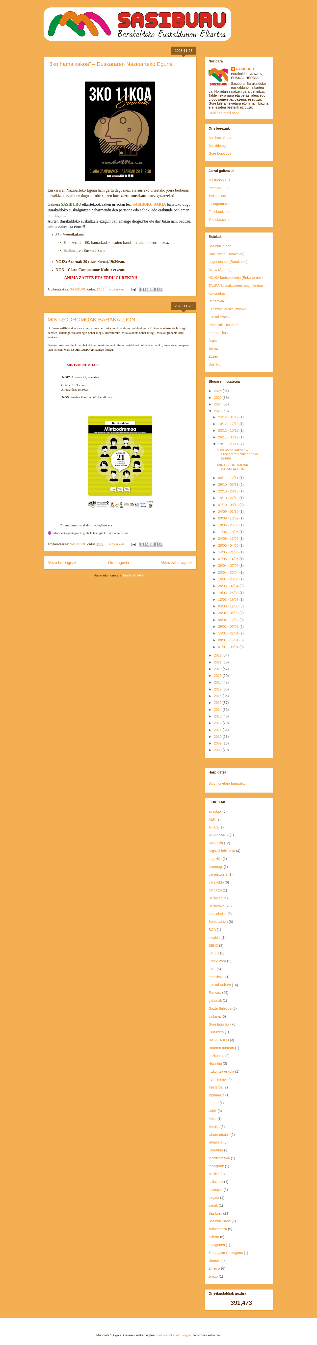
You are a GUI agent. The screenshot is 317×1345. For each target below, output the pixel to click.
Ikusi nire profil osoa (224, 113)
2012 (218, 723)
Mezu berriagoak (62, 563)
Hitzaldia (215, 1063)
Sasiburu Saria (220, 138)
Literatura (216, 1150)
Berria (213, 348)
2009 (218, 743)
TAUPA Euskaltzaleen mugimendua (236, 285)
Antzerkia (216, 843)
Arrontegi (216, 867)
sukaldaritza (218, 1229)
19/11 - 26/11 (228, 444)
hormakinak (217, 1079)
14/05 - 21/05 (228, 552)
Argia (213, 341)
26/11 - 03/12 (228, 437)
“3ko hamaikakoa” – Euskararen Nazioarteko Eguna (110, 64)
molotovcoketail (168, 1335)
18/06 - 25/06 (228, 525)
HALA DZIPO (219, 1040)
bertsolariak (217, 914)
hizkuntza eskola (221, 1071)
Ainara (213, 827)
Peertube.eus (219, 188)
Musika (214, 1174)
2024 (218, 404)
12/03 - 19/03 (228, 599)
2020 (218, 669)
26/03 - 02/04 (228, 586)
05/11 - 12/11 (228, 478)
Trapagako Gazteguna (226, 1253)
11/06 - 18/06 (228, 532)
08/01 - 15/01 (228, 640)
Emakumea (217, 961)
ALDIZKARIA (219, 835)
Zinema (214, 1268)
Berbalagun (217, 898)
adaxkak (215, 811)
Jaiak (213, 1111)
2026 (218, 391)
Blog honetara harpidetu (227, 783)
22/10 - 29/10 (228, 491)
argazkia (215, 859)
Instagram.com (220, 204)
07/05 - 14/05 (228, 559)
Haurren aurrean (221, 1048)
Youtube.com (219, 220)
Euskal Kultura (220, 985)
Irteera (213, 1103)
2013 (218, 716)
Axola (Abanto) (220, 270)
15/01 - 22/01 (228, 633)
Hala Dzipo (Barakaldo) (226, 254)
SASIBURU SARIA (149, 204)
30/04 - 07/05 (228, 566)
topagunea (217, 1245)
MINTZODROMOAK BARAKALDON (91, 319)
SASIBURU (245, 69)
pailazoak (216, 1182)
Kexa (212, 1119)
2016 (218, 696)
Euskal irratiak (219, 317)
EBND (213, 945)
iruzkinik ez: (117, 289)
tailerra (214, 1237)
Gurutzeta (216, 1032)
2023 (218, 411)
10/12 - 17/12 (228, 424)
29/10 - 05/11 (228, 484)
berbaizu (215, 890)
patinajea (216, 1190)
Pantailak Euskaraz (223, 325)
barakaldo (216, 882)
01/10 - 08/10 (228, 505)
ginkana (215, 1016)
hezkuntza (216, 1056)
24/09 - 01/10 (228, 512)
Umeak (214, 1260)
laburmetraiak (219, 1135)
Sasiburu (215, 1213)
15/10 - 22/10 (228, 498)
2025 (218, 398)
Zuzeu (213, 356)
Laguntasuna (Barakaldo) (228, 262)
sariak (213, 1205)
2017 (218, 689)
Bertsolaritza (218, 922)
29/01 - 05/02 (228, 627)
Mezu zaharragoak (177, 563)
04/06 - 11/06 (228, 539)
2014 (218, 710)
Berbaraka (217, 906)
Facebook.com (220, 212)
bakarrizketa (218, 874)
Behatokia (216, 301)
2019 (218, 676)
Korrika (214, 1127)
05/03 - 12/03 (228, 606)
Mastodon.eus (219, 180)
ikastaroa (216, 1087)
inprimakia (216, 1095)
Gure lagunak (219, 1024)
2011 (218, 730)
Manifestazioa (219, 1158)
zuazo (213, 1276)
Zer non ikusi (218, 333)
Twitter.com (217, 196)
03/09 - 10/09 (228, 518)
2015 (218, 703)
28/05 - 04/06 (228, 545)
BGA (212, 930)
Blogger (186, 1335)
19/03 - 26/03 (228, 593)
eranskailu (216, 977)
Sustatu (214, 364)
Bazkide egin (218, 146)
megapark (216, 1166)
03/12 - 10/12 (228, 430)
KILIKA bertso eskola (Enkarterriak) (236, 278)
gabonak (215, 1000)
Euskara (215, 993)
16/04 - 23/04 (228, 579)
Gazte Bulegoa (220, 1008)
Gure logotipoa (220, 153)
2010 (218, 737)
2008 (218, 750)
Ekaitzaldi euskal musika (227, 309)
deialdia (214, 938)
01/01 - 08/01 (228, 647)
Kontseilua (217, 293)
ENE (212, 969)
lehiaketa (215, 1142)
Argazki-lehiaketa (222, 851)
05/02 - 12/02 (228, 620)
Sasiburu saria (220, 1221)
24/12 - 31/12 (228, 417)
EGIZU (214, 953)
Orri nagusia (118, 563)
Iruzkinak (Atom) (135, 575)
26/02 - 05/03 (228, 613)
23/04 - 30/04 (228, 572)
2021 (218, 662)
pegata (214, 1198)
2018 (218, 682)
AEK (212, 819)
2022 (218, 655)
